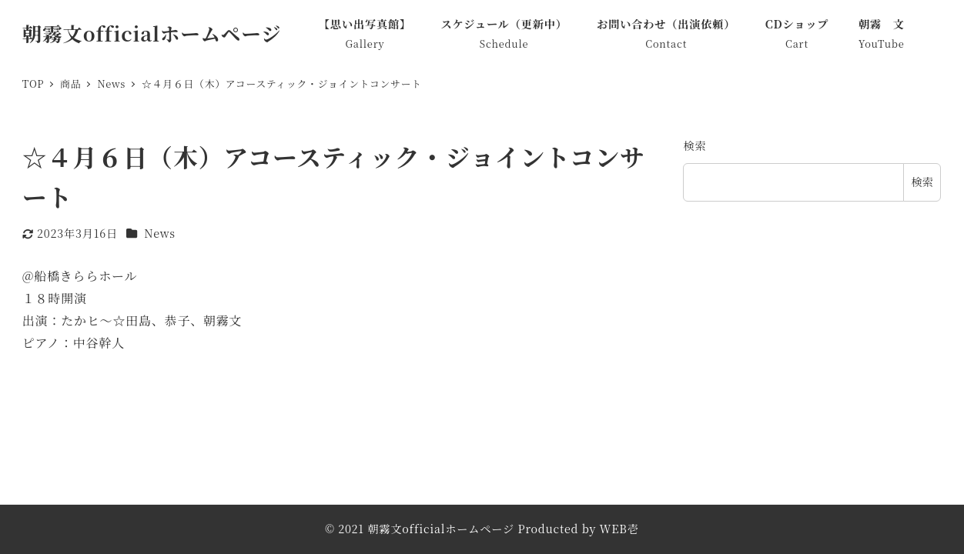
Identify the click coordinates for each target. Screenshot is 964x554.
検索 (694, 145)
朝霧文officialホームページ (152, 33)
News (160, 233)
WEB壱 (619, 528)
